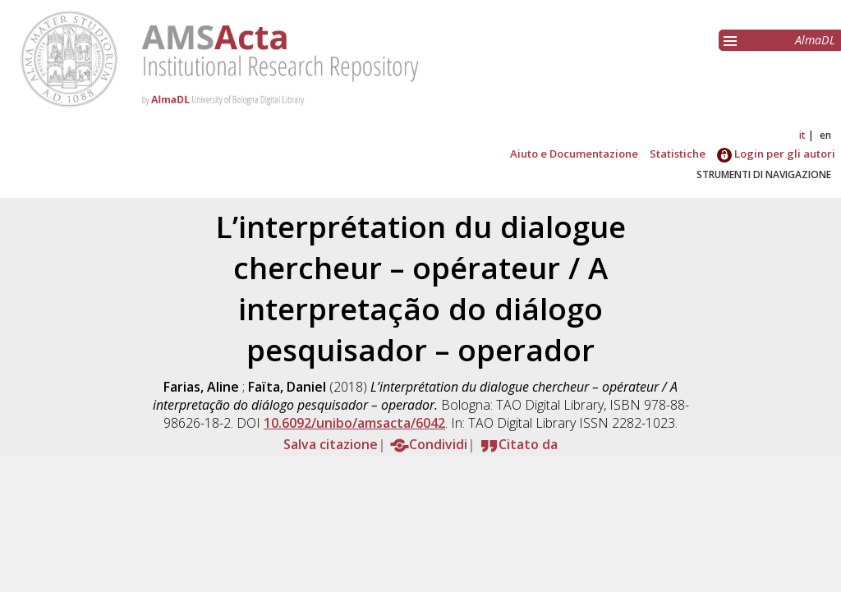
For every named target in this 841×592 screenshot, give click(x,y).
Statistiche (677, 153)
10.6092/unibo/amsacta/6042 (354, 423)
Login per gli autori (776, 153)
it (802, 135)
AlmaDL (815, 40)
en (825, 135)
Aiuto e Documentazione (574, 153)
